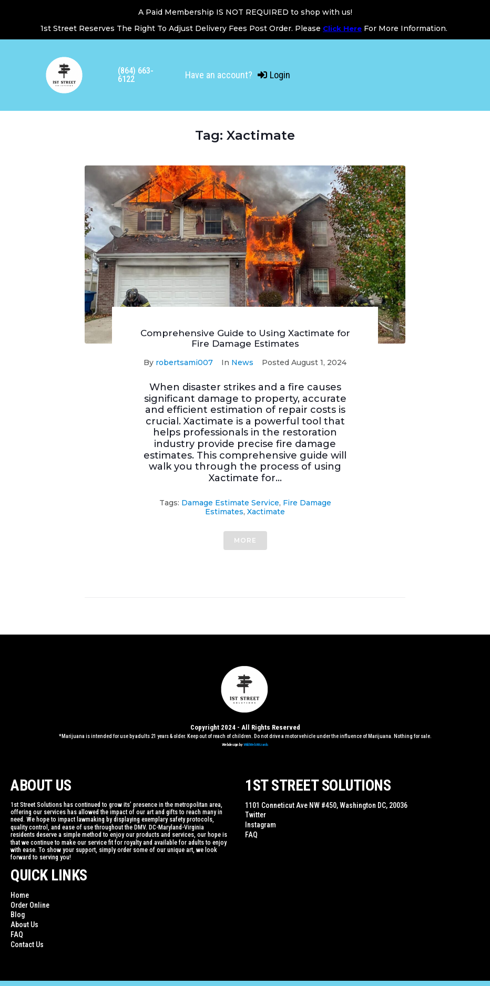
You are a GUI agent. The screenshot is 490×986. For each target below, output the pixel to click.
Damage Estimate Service (230, 502)
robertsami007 (184, 362)
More (245, 540)
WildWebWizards (256, 744)
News (242, 362)
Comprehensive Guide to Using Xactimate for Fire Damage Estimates (245, 338)
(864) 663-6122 (136, 75)
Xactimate (266, 511)
